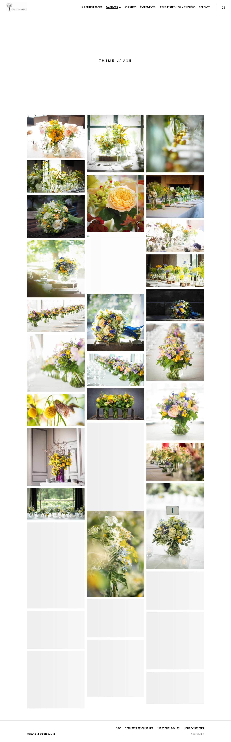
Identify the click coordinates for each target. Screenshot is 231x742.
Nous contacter (194, 732)
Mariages (112, 9)
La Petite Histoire (91, 9)
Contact (204, 9)
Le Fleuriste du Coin (45, 738)
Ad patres (130, 9)
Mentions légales (168, 732)
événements (147, 9)
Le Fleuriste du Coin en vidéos (177, 9)
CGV (118, 732)
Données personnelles (139, 732)
